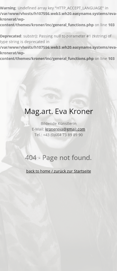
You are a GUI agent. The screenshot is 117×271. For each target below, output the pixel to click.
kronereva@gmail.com (65, 129)
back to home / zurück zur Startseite (58, 171)
